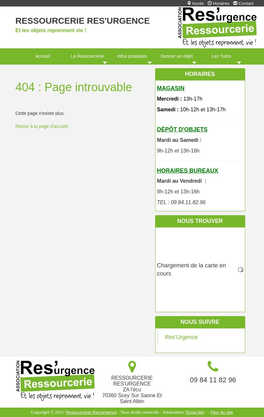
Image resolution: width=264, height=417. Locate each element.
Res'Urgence (181, 337)
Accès (195, 3)
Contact (243, 3)
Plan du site (222, 412)
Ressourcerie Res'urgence (83, 21)
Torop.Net (194, 412)
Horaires (218, 3)
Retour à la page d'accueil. (42, 126)
